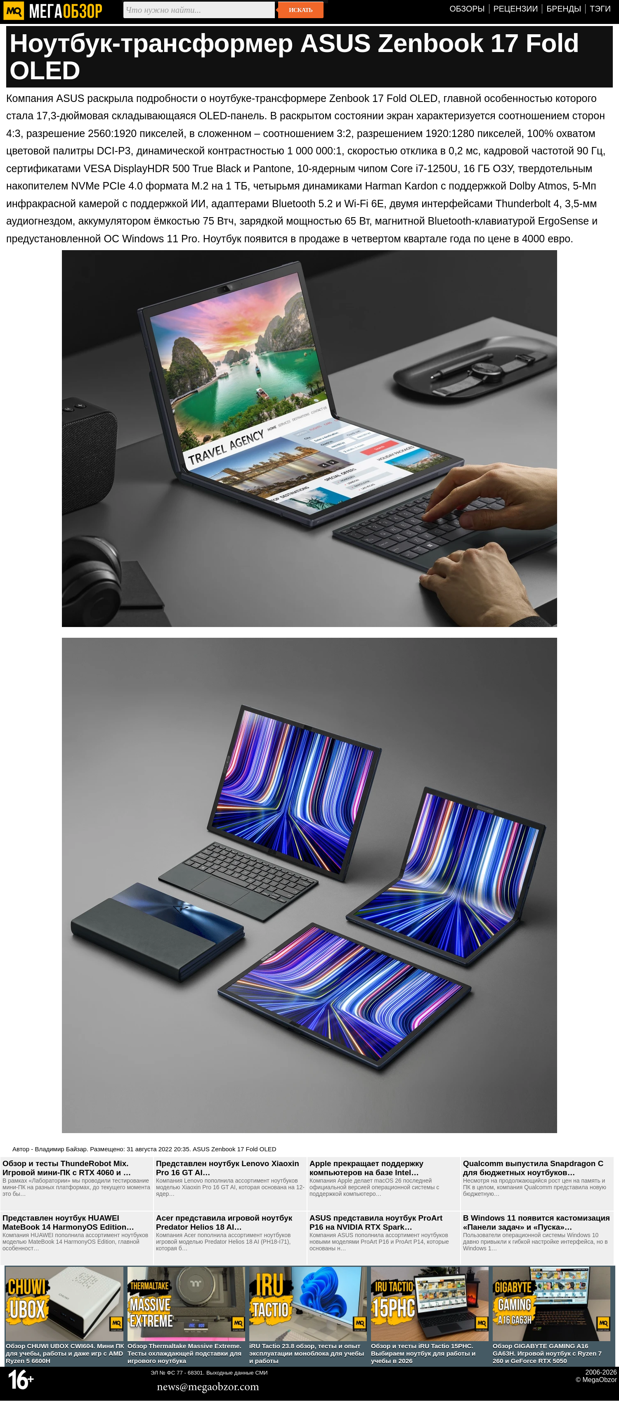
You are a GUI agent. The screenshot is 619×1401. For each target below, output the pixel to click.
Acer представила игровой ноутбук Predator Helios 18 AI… (224, 1222)
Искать (300, 10)
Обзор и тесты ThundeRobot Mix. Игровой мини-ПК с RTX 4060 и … (66, 1168)
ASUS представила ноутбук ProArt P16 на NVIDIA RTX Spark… (376, 1222)
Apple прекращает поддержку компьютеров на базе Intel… (366, 1168)
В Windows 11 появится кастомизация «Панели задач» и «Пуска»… (536, 1222)
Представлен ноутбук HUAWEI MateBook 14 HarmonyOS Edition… (68, 1222)
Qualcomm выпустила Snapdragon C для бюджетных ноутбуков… (533, 1168)
